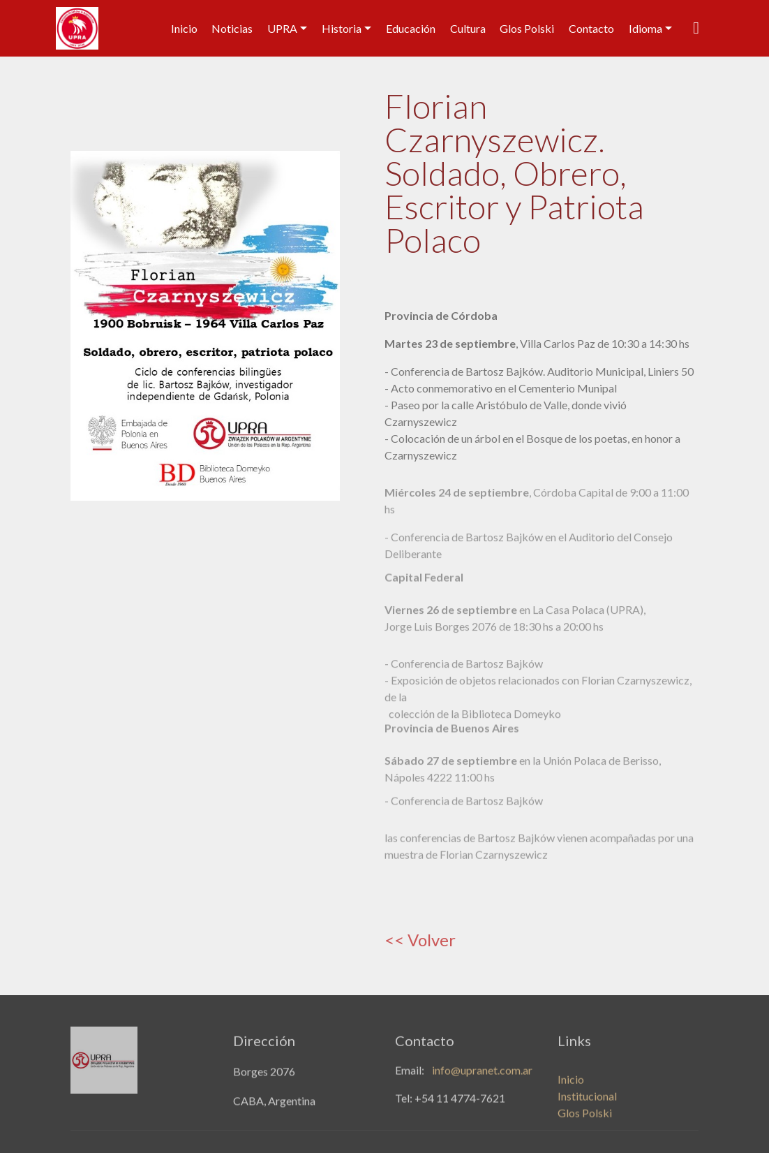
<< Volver (420, 940)
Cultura (468, 28)
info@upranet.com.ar (482, 1073)
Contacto (591, 28)
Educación (410, 28)
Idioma (645, 28)
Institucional (587, 1106)
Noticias (232, 28)
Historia (341, 28)
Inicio (184, 28)
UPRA (282, 28)
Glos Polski (527, 28)
